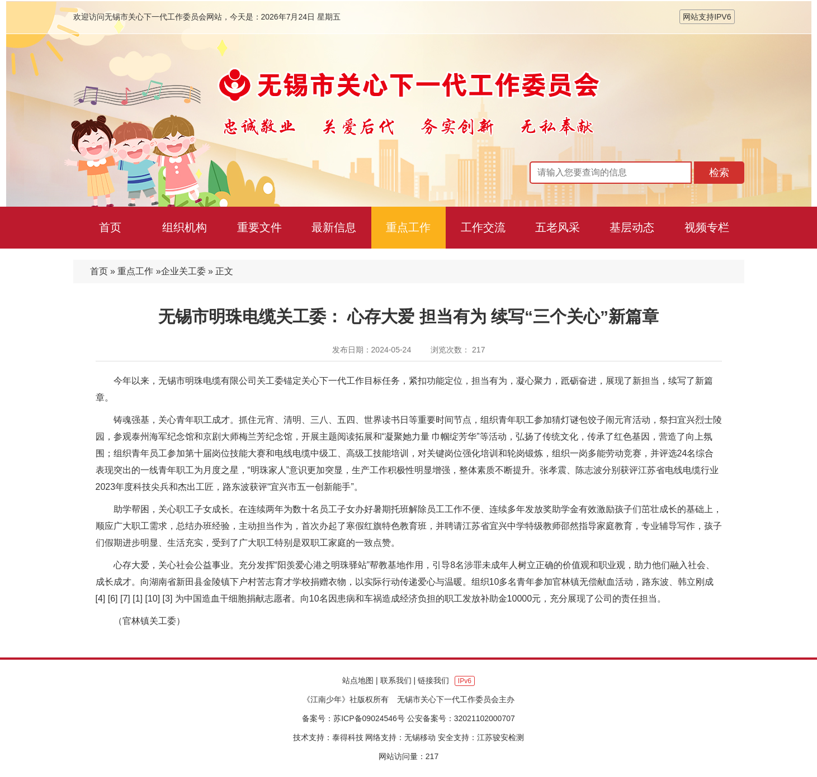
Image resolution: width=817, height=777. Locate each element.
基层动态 (632, 227)
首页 (110, 227)
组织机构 (184, 227)
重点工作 (408, 227)
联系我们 (396, 680)
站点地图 (358, 680)
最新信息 (333, 227)
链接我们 (433, 680)
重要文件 (259, 227)
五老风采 (557, 227)
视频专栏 (706, 227)
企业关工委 (183, 271)
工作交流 (483, 227)
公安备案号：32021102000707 (461, 718)
